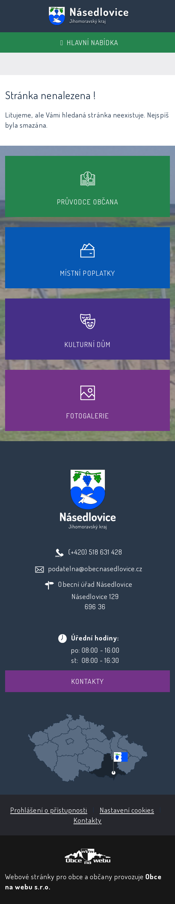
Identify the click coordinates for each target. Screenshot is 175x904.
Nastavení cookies (127, 809)
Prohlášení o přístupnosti (48, 809)
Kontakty (87, 681)
